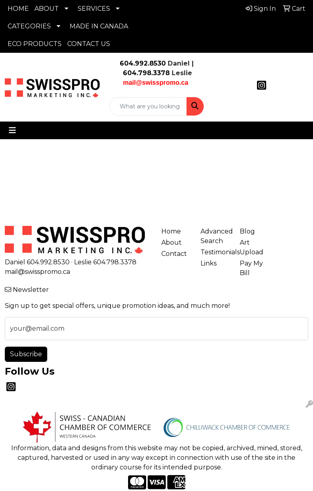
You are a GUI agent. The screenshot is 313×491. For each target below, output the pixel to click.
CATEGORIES (29, 26)
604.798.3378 (145, 73)
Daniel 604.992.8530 (37, 262)
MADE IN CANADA (99, 26)
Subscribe (26, 354)
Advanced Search (215, 236)
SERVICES (94, 8)
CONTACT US (88, 44)
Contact (174, 253)
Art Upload (251, 247)
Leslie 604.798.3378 (105, 262)
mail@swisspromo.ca (37, 271)
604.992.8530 (143, 63)
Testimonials (215, 252)
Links (209, 263)
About (171, 242)
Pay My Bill (251, 268)
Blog (247, 231)
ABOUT (46, 8)
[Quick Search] (148, 106)
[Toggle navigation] (12, 130)
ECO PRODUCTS (35, 44)
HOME (18, 8)
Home (171, 231)
